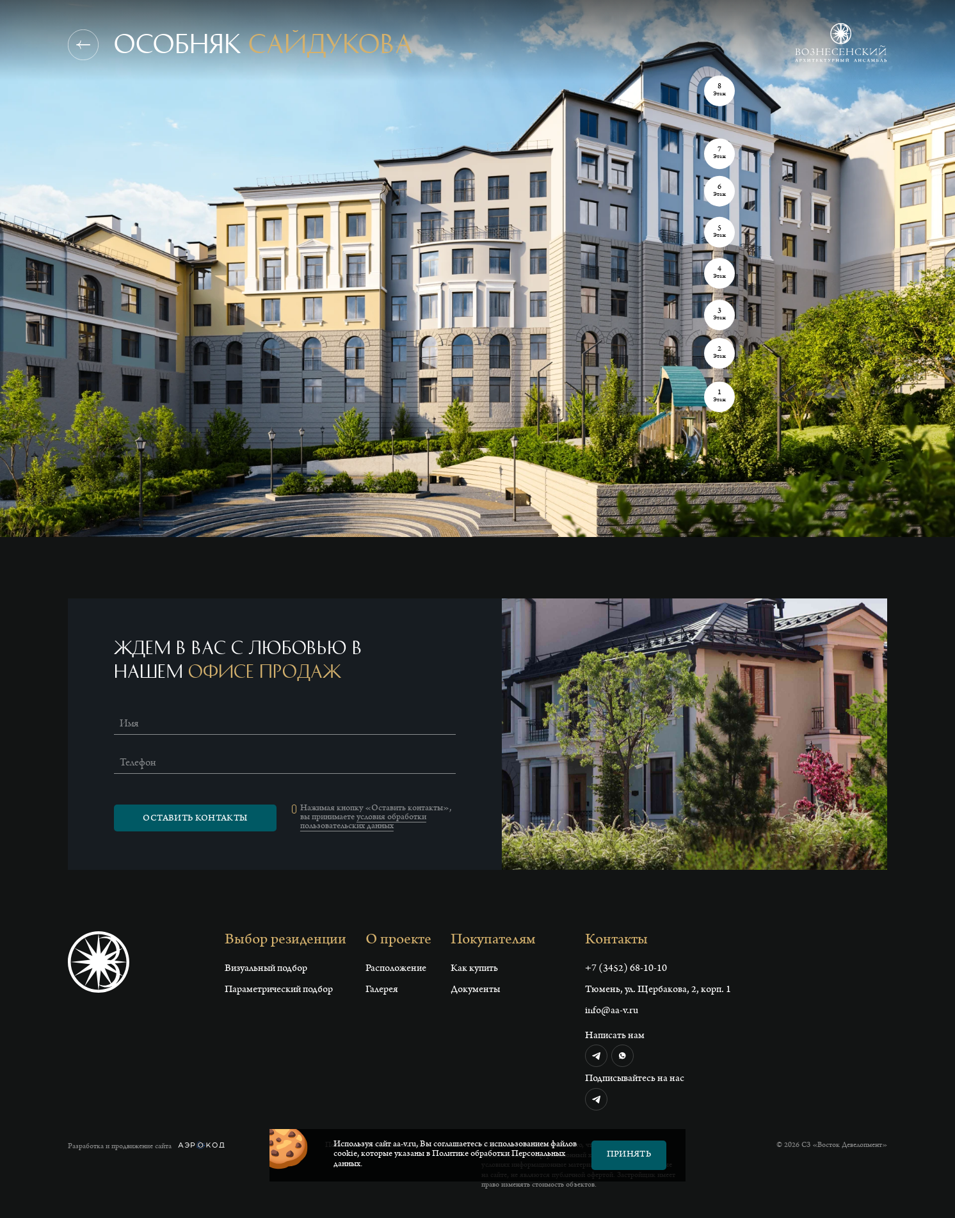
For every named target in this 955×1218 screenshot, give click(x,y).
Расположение (395, 969)
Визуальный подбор (266, 969)
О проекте (398, 941)
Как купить (474, 969)
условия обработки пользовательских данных (363, 822)
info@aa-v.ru (611, 1011)
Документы (475, 990)
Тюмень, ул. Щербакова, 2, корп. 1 (658, 990)
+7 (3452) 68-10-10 (626, 969)
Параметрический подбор (279, 990)
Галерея (381, 990)
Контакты (616, 941)
